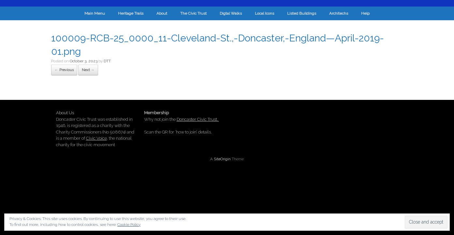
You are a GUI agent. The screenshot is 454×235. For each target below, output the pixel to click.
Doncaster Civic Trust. (198, 119)
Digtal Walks (231, 13)
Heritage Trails (130, 13)
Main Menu (94, 13)
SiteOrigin (222, 159)
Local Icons (264, 13)
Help (365, 13)
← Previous (64, 70)
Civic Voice (96, 138)
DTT (107, 61)
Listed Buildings (301, 13)
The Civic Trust (193, 13)
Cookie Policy (128, 224)
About (161, 13)
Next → (88, 70)
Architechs (338, 13)
